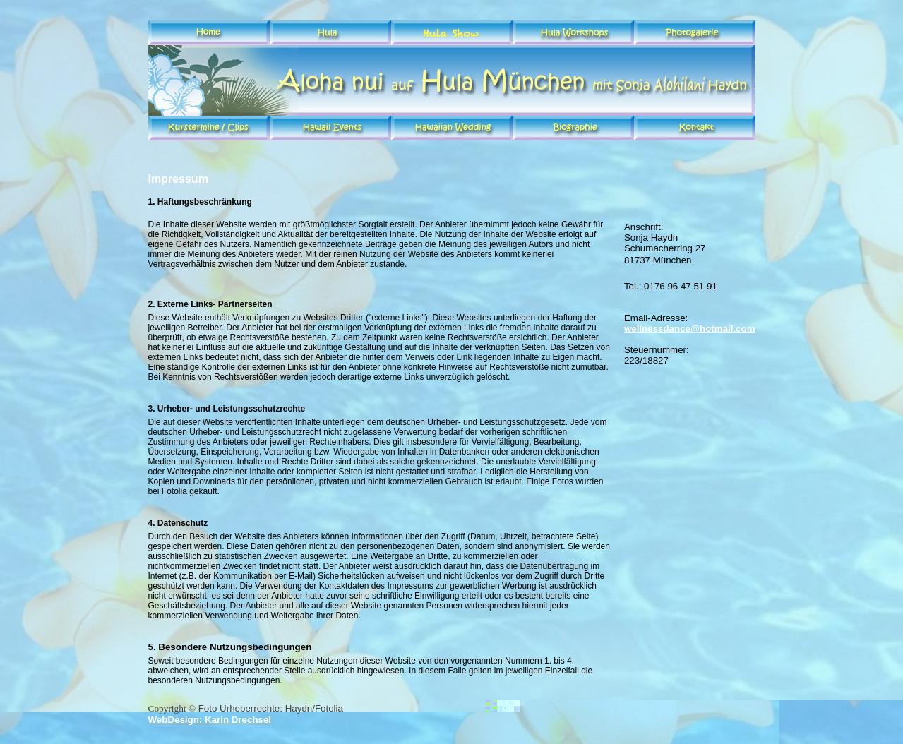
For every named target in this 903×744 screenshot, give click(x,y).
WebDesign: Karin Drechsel (210, 719)
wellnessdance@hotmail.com (689, 328)
